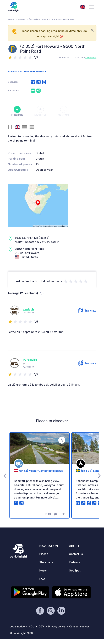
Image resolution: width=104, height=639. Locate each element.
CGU (31, 626)
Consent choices (79, 626)
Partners (74, 562)
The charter (46, 562)
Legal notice (17, 626)
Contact (63, 111)
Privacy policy (56, 626)
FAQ (42, 578)
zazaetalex (90, 57)
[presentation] (4, 475)
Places (21, 19)
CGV (41, 626)
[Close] (92, 30)
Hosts (43, 570)
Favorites (40, 111)
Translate (87, 310)
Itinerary (17, 111)
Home (11, 19)
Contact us (76, 554)
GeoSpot (74, 570)
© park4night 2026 (21, 633)
